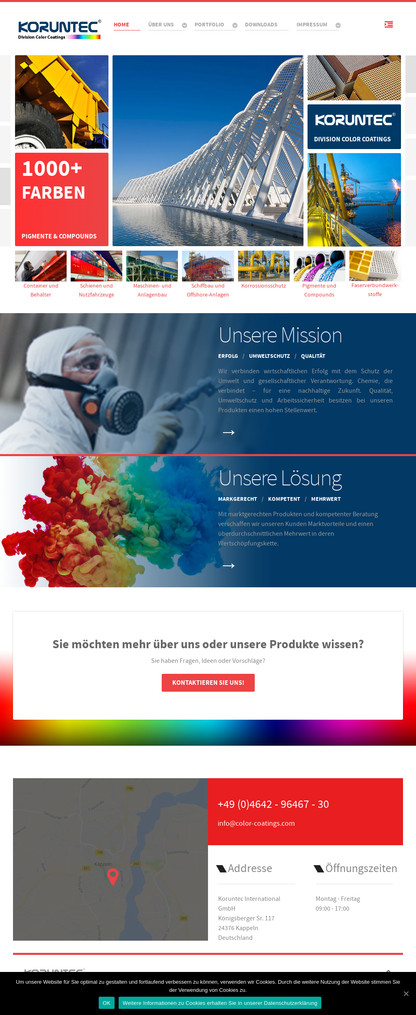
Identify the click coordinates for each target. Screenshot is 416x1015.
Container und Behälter (41, 274)
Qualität (313, 356)
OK (106, 1003)
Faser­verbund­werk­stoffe (375, 274)
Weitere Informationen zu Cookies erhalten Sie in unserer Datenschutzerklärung (220, 1003)
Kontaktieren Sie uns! (208, 682)
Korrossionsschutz (264, 270)
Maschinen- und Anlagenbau (152, 274)
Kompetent (284, 499)
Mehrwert (326, 499)
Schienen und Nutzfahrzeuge (96, 274)
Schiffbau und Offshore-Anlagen (208, 274)
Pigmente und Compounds (319, 274)
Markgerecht (238, 499)
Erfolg (228, 356)
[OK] (406, 993)
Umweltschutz (270, 356)
